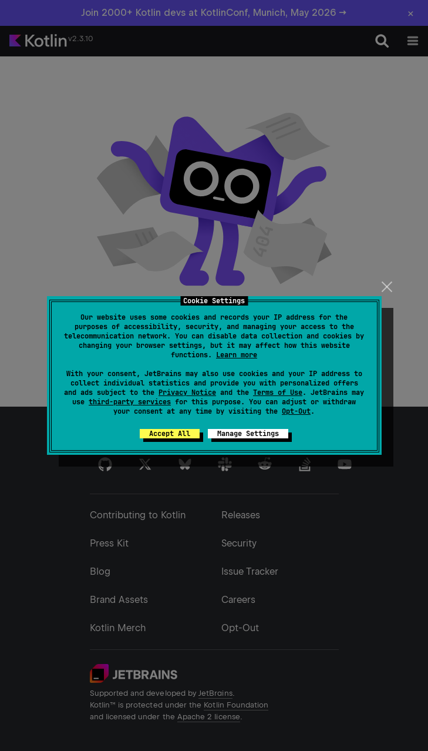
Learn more (236, 355)
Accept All (169, 433)
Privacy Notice (187, 392)
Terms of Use (277, 392)
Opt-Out (296, 411)
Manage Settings (248, 433)
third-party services (130, 402)
